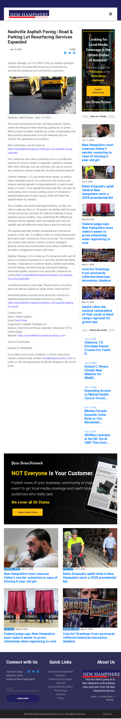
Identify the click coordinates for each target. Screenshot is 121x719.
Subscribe (23, 698)
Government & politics (60, 686)
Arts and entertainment (60, 671)
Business (60, 675)
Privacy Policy (107, 696)
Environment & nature (60, 679)
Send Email (21, 320)
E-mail (9, 688)
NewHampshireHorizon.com (48, 714)
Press (60, 698)
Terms (94, 696)
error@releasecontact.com (57, 358)
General (60, 683)
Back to (109, 714)
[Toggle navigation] (110, 14)
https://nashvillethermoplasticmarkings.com (41, 335)
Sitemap (110, 699)
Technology (60, 690)
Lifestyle (60, 694)
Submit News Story (98, 91)
